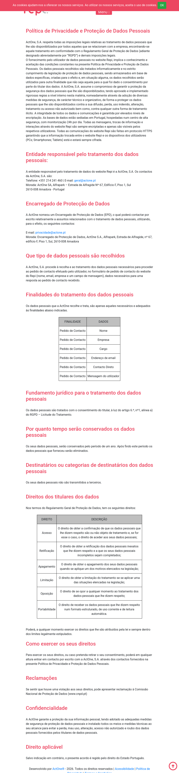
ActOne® (58, 769)
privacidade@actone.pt (50, 232)
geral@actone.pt (85, 180)
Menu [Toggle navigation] (104, 12)
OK (162, 5)
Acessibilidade (124, 769)
